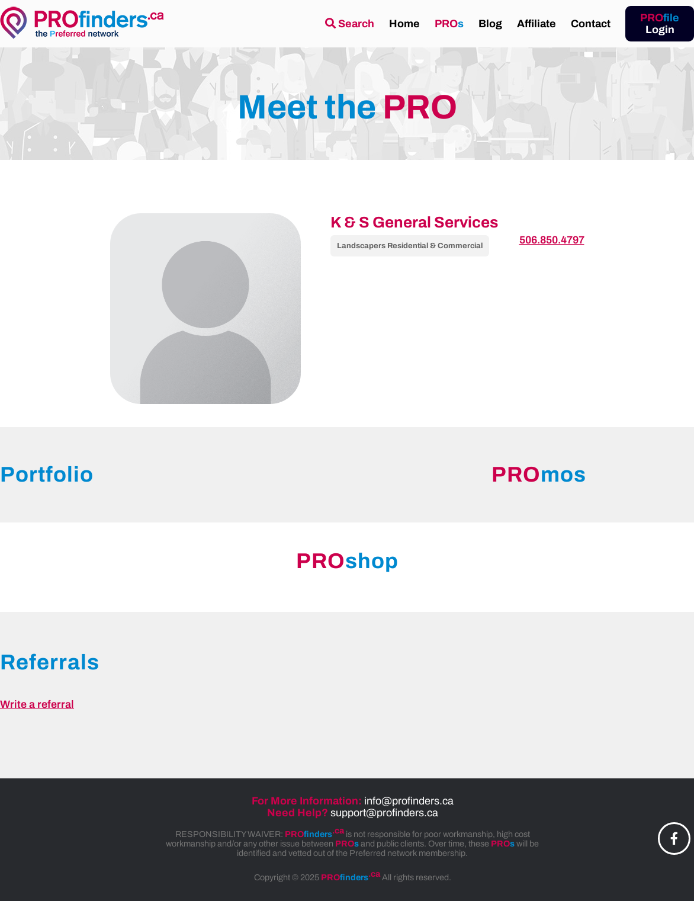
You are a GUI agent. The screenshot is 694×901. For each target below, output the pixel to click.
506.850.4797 (551, 240)
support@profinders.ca (384, 813)
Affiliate (536, 24)
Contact (591, 24)
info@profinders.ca (409, 801)
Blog (490, 24)
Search (349, 24)
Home (404, 24)
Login (659, 24)
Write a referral (37, 704)
